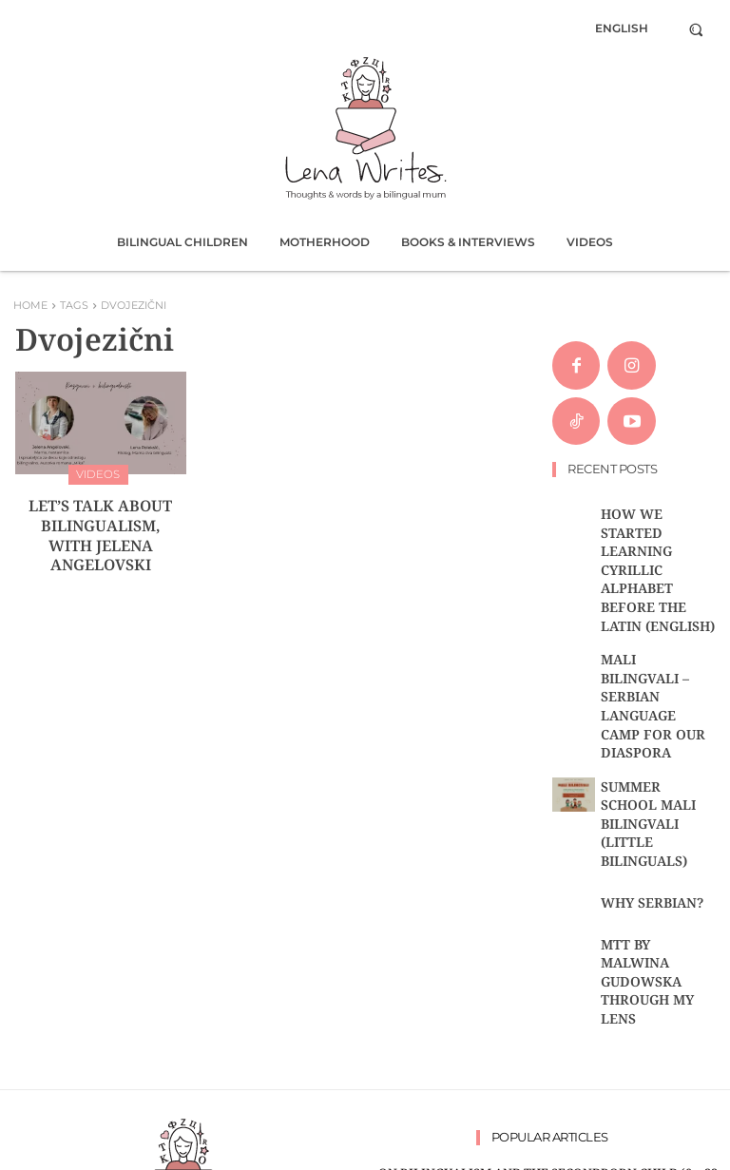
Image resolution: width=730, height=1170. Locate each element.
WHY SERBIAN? (638, 713)
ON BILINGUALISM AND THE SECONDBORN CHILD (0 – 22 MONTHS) (547, 952)
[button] (696, 29)
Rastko (310, 1152)
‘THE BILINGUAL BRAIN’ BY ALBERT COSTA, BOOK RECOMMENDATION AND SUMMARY (547, 982)
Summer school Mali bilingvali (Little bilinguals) (657, 661)
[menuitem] (621, 28)
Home (30, 305)
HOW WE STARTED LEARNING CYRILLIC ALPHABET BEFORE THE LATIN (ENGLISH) (657, 531)
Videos (98, 473)
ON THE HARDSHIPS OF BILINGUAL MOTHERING (548, 1036)
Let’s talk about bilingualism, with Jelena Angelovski (100, 516)
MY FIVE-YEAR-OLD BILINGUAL (547, 1059)
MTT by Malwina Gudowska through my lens (655, 766)
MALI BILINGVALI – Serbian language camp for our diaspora (650, 599)
